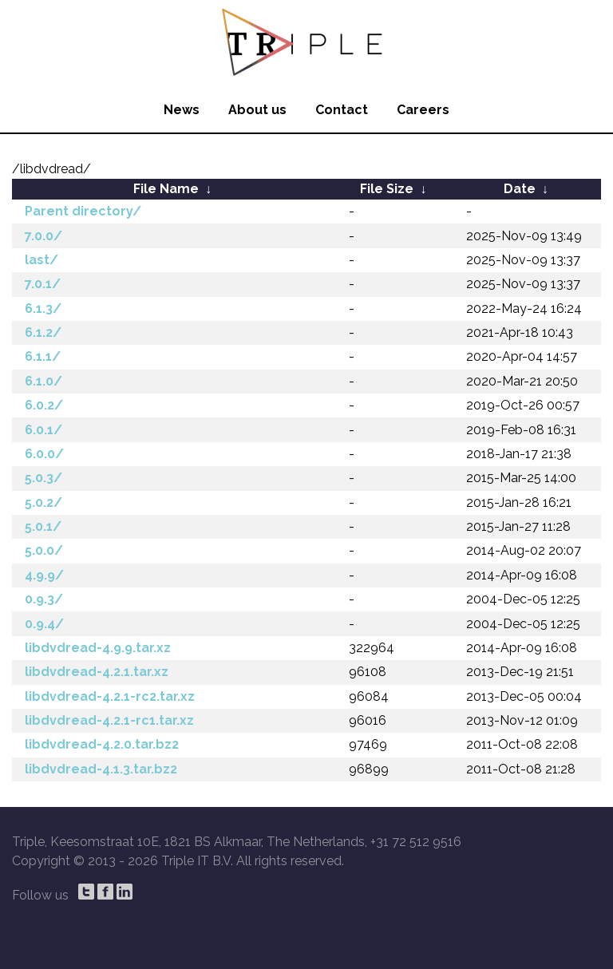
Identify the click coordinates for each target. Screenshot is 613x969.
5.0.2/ (43, 502)
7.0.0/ (43, 235)
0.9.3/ (44, 599)
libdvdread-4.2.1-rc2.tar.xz (110, 696)
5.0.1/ (43, 526)
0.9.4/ (44, 623)
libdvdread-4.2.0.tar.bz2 (102, 744)
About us (257, 109)
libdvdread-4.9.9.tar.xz (98, 647)
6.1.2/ (43, 332)
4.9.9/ (44, 575)
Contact (341, 109)
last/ (41, 259)
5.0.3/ (43, 477)
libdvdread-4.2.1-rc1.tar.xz (109, 720)
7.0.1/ (43, 283)
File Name (166, 188)
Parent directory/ (83, 211)
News (182, 109)
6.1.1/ (43, 356)
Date (520, 188)
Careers (423, 109)
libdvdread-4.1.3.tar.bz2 (101, 769)
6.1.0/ (43, 381)
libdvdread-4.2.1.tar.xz (96, 671)
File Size (386, 188)
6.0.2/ (44, 405)
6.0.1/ (43, 429)
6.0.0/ (44, 453)
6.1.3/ (43, 308)
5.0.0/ (44, 550)
